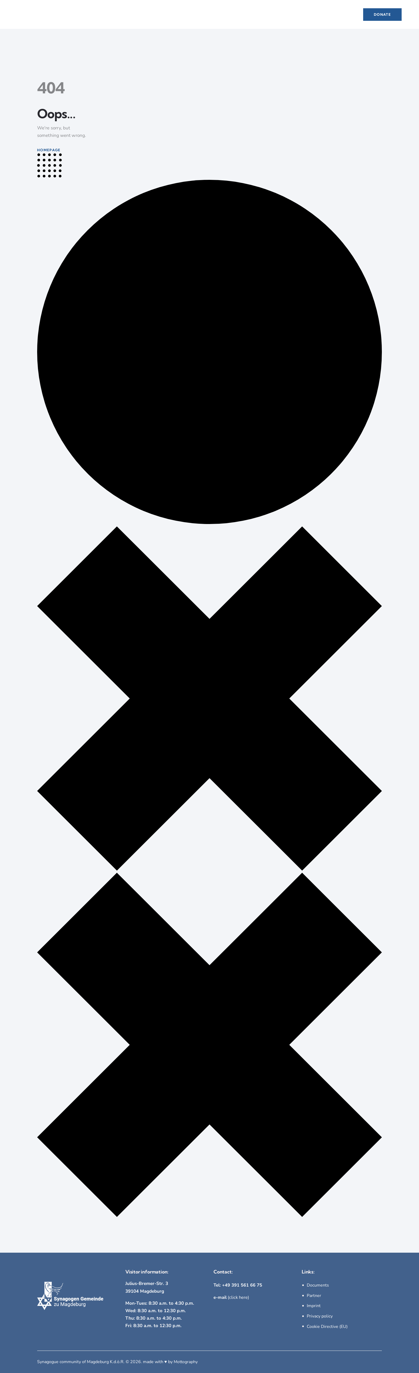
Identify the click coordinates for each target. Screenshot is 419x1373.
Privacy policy (320, 1316)
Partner (314, 1296)
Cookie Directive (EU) (327, 1326)
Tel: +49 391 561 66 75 (238, 1285)
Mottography (186, 1361)
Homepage (48, 150)
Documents (318, 1285)
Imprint (314, 1306)
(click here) (232, 1297)
